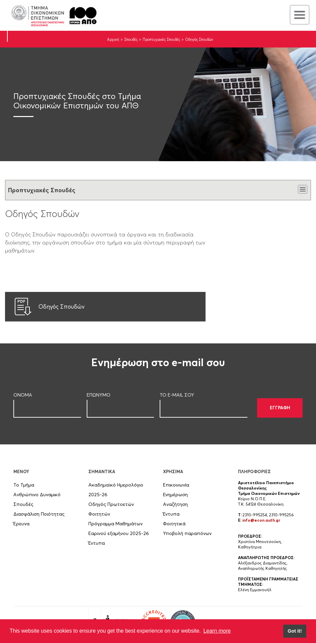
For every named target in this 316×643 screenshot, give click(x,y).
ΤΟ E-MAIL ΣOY (177, 395)
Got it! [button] (295, 631)
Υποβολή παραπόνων (187, 533)
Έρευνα (21, 524)
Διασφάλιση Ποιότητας (39, 514)
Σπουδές (131, 39)
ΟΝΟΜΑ (22, 395)
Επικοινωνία (176, 485)
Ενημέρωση (175, 495)
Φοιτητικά (174, 524)
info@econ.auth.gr (261, 520)
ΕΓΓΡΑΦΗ (280, 407)
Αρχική (113, 39)
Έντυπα (96, 543)
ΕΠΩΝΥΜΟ (98, 395)
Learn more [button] (217, 631)
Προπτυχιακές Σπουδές (161, 39)
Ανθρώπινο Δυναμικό (37, 495)
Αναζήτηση (175, 504)
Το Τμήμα (23, 485)
